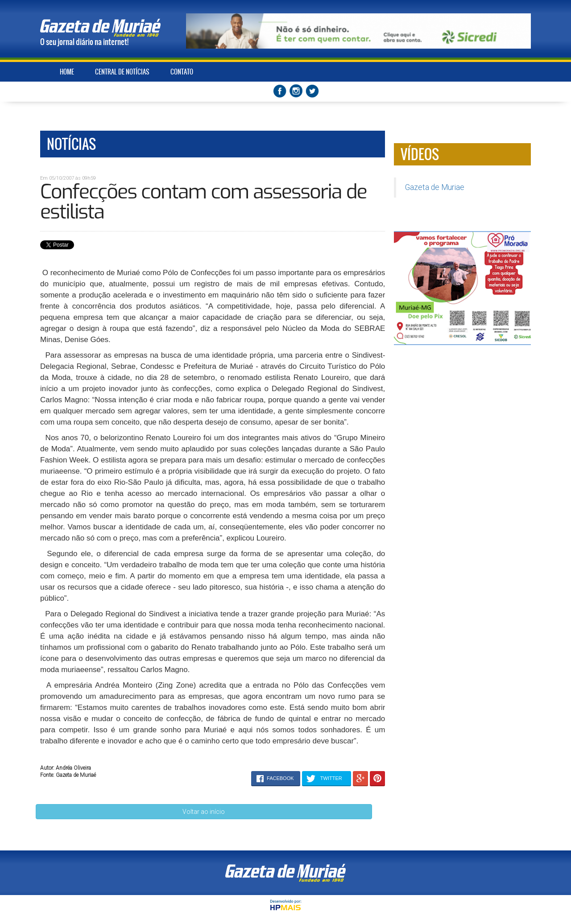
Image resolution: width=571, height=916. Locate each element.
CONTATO (181, 72)
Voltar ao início (203, 811)
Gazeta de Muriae (434, 187)
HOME (67, 72)
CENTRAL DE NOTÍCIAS (122, 72)
